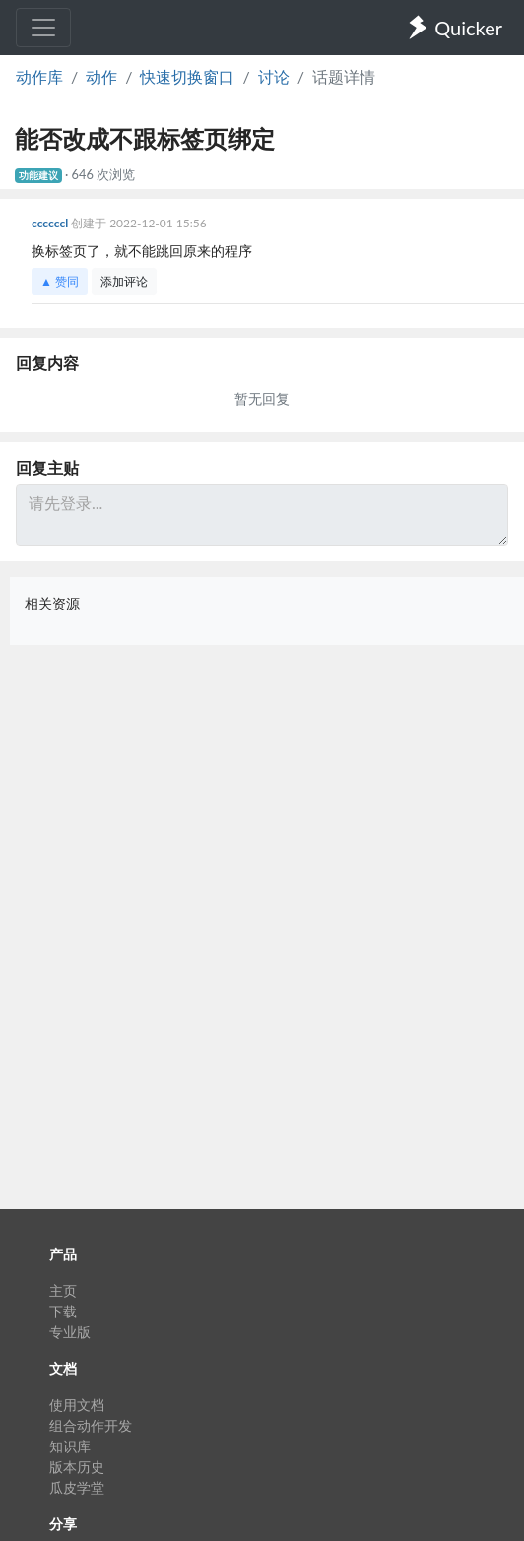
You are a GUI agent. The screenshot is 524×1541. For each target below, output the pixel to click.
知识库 (70, 1446)
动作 (101, 76)
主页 (63, 1290)
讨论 (274, 76)
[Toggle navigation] (43, 27)
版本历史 (76, 1466)
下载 (63, 1311)
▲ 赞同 (59, 281)
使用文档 (76, 1404)
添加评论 (124, 281)
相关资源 (52, 603)
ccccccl (51, 223)
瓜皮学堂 (76, 1487)
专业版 (70, 1331)
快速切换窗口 (187, 76)
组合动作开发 (90, 1425)
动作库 (39, 76)
